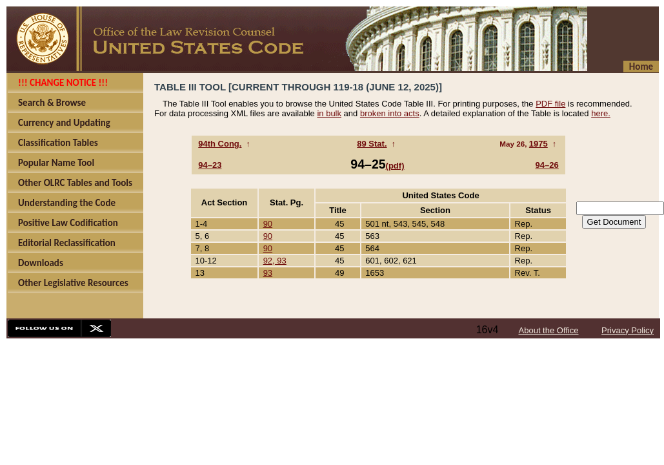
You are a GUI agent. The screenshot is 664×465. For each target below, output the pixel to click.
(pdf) (395, 165)
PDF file (550, 103)
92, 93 (275, 260)
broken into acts (389, 113)
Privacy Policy (627, 330)
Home (641, 66)
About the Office (549, 330)
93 (267, 273)
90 (267, 224)
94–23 (209, 165)
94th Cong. (219, 144)
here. (600, 113)
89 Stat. (372, 144)
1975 (538, 144)
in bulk (329, 113)
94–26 (547, 165)
